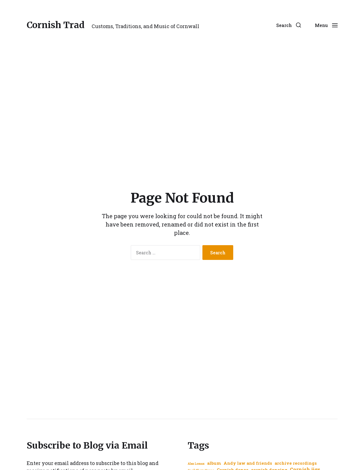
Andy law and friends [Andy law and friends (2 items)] (248, 463)
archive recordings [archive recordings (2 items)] (296, 463)
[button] (288, 25)
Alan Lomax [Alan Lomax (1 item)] (196, 464)
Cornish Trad (56, 25)
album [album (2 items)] (214, 463)
